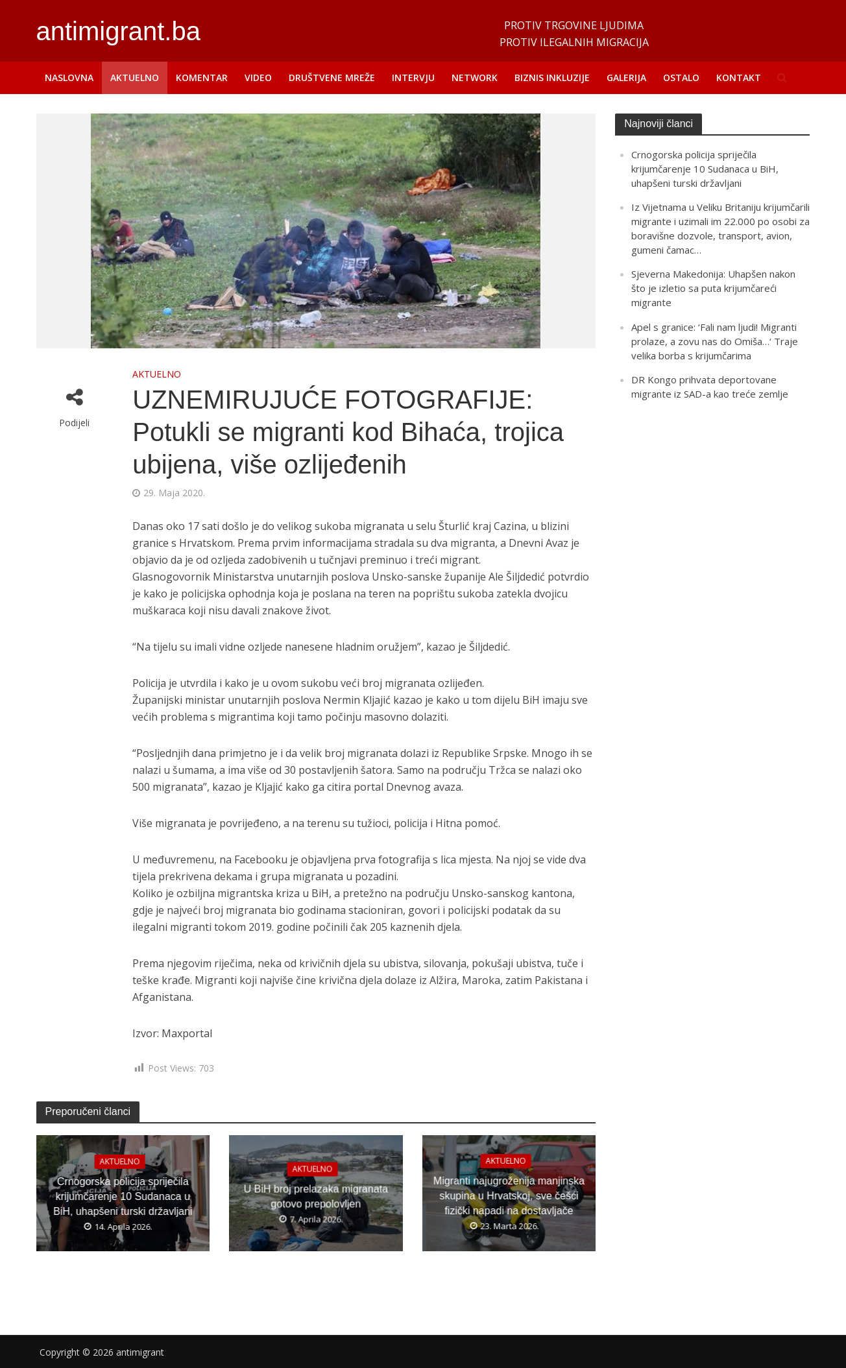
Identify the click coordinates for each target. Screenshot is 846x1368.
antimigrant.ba (118, 31)
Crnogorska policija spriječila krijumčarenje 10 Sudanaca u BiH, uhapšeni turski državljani (122, 1195)
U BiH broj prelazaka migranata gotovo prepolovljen (316, 1195)
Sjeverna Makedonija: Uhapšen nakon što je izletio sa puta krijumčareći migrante (713, 288)
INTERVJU (413, 77)
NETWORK (475, 77)
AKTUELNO (134, 77)
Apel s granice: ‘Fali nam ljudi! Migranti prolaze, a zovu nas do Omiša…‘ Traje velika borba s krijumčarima (714, 341)
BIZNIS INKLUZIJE (552, 77)
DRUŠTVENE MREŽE (332, 77)
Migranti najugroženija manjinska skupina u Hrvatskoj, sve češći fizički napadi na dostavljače (509, 1195)
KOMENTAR (202, 77)
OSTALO (681, 77)
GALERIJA (626, 77)
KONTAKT (738, 77)
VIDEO (258, 77)
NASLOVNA (69, 77)
